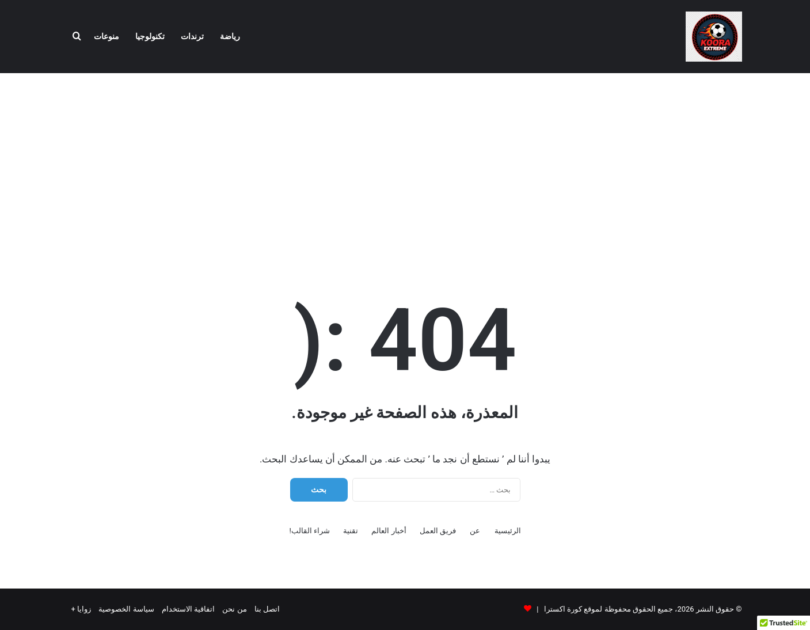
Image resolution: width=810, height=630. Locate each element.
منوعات (106, 36)
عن (475, 530)
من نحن (234, 609)
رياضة (230, 36)
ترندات (192, 36)
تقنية (350, 530)
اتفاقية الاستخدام (188, 609)
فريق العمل (438, 530)
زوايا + (81, 609)
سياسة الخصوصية (126, 609)
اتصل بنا (267, 609)
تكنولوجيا (150, 36)
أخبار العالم (388, 530)
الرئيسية (508, 530)
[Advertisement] (405, 165)
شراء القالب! (309, 530)
